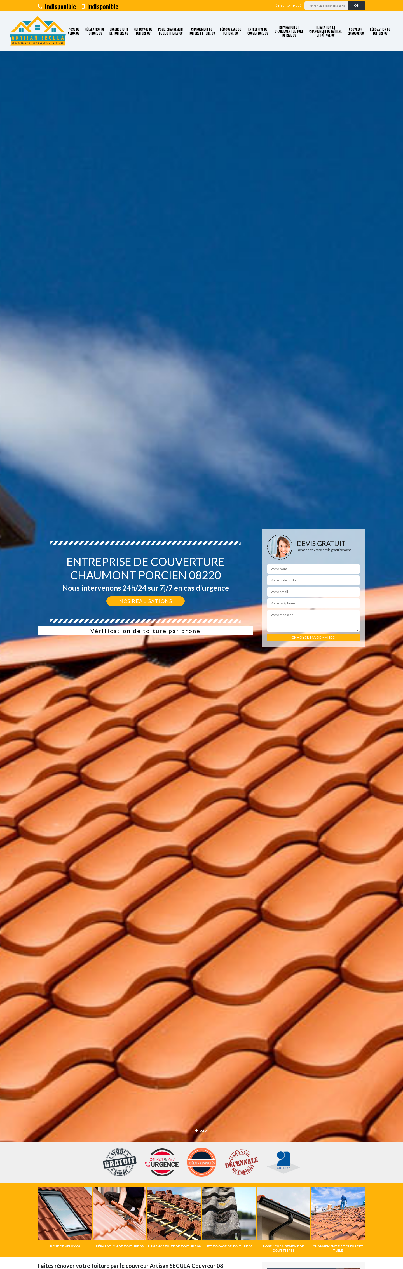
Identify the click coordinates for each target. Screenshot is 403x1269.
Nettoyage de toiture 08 (143, 31)
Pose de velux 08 (73, 31)
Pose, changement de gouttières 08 (171, 31)
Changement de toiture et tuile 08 (201, 31)
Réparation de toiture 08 (94, 31)
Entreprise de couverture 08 (257, 31)
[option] (65, 1217)
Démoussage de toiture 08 (230, 31)
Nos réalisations (145, 601)
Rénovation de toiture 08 (380, 31)
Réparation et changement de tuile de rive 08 (289, 31)
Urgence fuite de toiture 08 (118, 31)
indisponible (57, 6)
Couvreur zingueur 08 (355, 31)
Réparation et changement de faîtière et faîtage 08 (325, 31)
